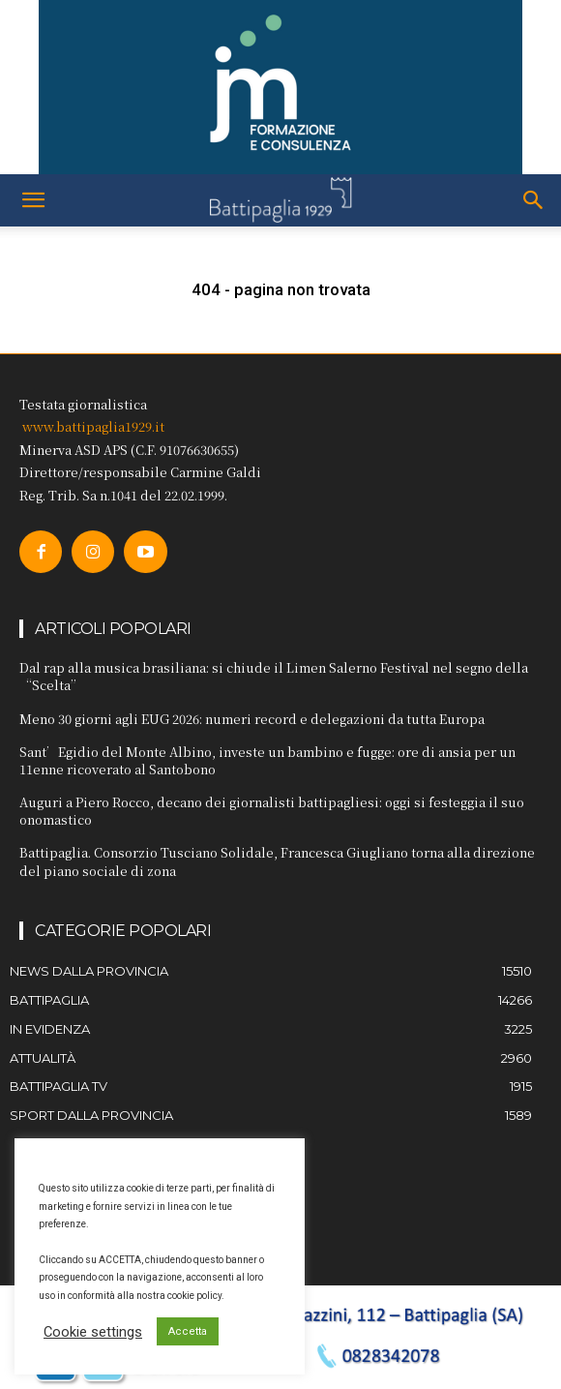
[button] (33, 200)
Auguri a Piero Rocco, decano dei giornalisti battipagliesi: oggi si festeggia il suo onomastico (271, 811)
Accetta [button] (187, 1331)
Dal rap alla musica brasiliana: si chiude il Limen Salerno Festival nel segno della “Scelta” (273, 676)
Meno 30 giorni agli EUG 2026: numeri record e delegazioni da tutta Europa (252, 719)
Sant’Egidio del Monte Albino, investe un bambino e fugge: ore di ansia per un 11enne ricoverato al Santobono (267, 760)
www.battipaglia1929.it (93, 426)
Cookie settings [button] (93, 1332)
